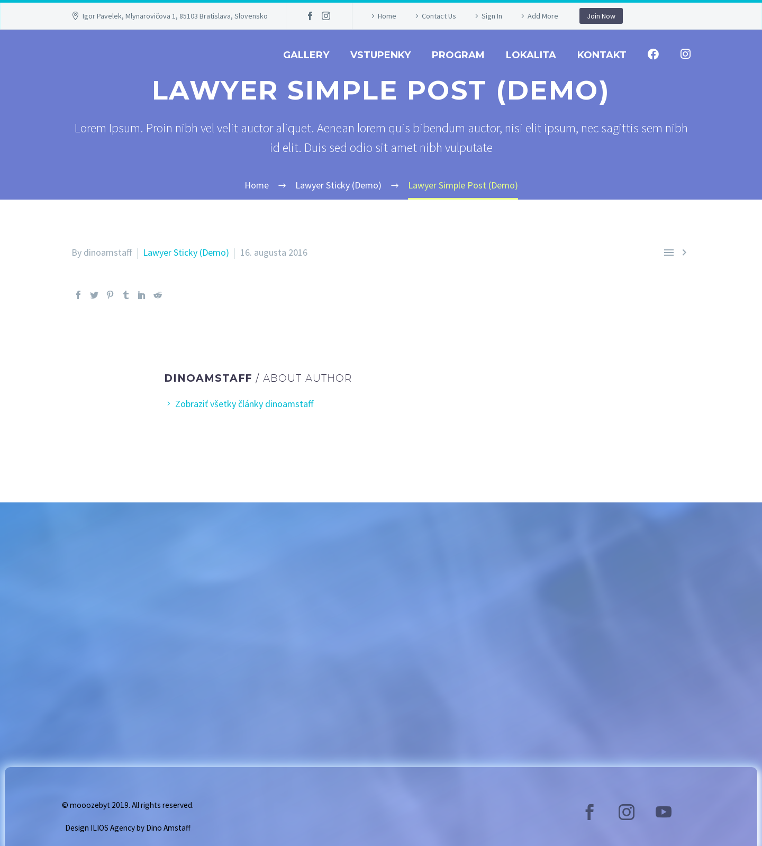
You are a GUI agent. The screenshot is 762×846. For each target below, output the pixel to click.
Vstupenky (380, 55)
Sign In (492, 16)
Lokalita (531, 55)
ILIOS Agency (112, 828)
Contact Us (439, 16)
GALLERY (306, 55)
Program (458, 55)
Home (387, 16)
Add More (543, 16)
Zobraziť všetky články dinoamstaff (244, 404)
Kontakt (602, 55)
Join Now (601, 16)
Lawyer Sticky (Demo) (186, 252)
